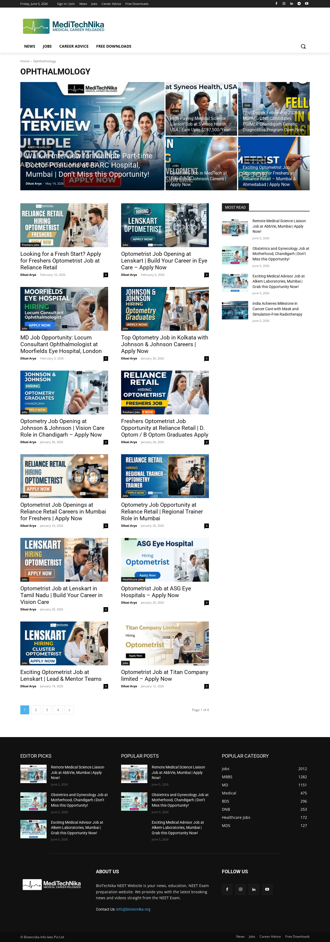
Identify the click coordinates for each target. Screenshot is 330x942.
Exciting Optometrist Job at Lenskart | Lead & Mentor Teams (61, 675)
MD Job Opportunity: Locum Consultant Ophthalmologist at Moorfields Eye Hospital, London (61, 344)
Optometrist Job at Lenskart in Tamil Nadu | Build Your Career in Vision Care (61, 595)
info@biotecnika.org (133, 909)
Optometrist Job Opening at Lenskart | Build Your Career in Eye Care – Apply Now (164, 261)
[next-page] (69, 709)
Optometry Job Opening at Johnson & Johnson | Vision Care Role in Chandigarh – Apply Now (62, 428)
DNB (247, 105)
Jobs (175, 111)
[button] (303, 46)
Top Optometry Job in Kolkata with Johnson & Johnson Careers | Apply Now (164, 344)
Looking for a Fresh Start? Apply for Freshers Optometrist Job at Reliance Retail (60, 261)
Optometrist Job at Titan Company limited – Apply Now (164, 675)
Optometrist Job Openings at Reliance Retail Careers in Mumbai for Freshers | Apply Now (63, 512)
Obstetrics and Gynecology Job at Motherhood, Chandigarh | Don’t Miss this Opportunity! (281, 253)
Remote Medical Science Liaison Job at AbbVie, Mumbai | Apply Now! (279, 226)
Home (25, 61)
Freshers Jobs (255, 160)
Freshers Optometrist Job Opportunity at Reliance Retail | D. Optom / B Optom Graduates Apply (164, 428)
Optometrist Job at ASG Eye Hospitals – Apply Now (156, 591)
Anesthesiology (39, 147)
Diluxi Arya (28, 275)
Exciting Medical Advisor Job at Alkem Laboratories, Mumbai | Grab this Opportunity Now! (279, 281)
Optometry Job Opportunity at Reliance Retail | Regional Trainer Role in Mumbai (162, 512)
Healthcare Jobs (133, 579)
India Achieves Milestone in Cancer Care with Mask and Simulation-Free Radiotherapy (277, 308)
